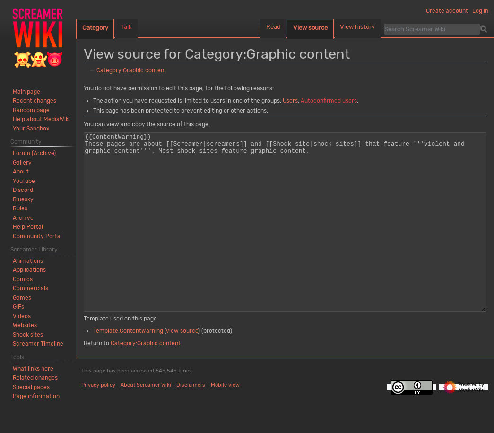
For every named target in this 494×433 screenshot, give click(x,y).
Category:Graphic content (131, 70)
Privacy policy (98, 420)
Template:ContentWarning (128, 366)
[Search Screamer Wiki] (432, 29)
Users (290, 100)
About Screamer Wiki (146, 420)
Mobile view (225, 420)
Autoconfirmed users (329, 100)
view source (182, 366)
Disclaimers (190, 420)
